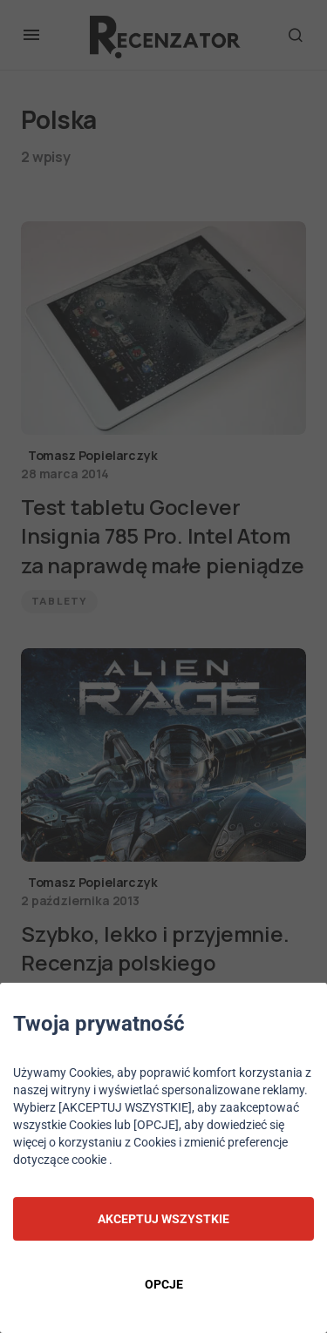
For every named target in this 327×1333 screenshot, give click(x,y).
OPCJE (164, 1284)
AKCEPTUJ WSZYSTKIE (163, 1219)
